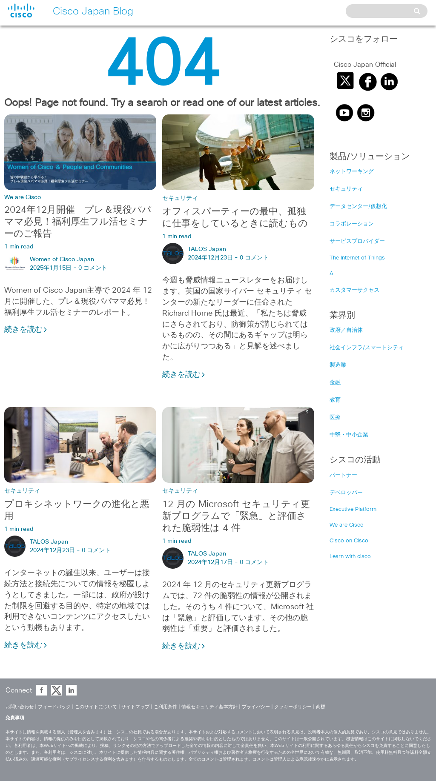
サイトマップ (135, 706)
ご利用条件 (165, 706)
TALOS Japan (207, 249)
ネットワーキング (352, 171)
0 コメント (92, 268)
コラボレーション (352, 224)
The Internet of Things (357, 258)
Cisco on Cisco (349, 541)
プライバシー (256, 706)
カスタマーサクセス (354, 290)
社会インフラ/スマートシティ (367, 348)
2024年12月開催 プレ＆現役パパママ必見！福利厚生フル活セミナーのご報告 (78, 222)
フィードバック (54, 706)
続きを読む (26, 329)
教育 (335, 400)
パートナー (343, 475)
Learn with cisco (350, 556)
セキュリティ (180, 198)
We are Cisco (22, 197)
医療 (335, 417)
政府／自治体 (346, 330)
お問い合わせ (20, 706)
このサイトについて (96, 706)
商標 (320, 706)
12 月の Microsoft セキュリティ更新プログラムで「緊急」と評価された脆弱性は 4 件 (236, 516)
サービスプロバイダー (357, 241)
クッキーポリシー (293, 706)
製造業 (338, 365)
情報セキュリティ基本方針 (209, 706)
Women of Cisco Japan (62, 259)
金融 (335, 382)
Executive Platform (353, 509)
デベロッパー (346, 493)
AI (332, 273)
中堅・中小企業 (349, 435)
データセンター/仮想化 (358, 206)
